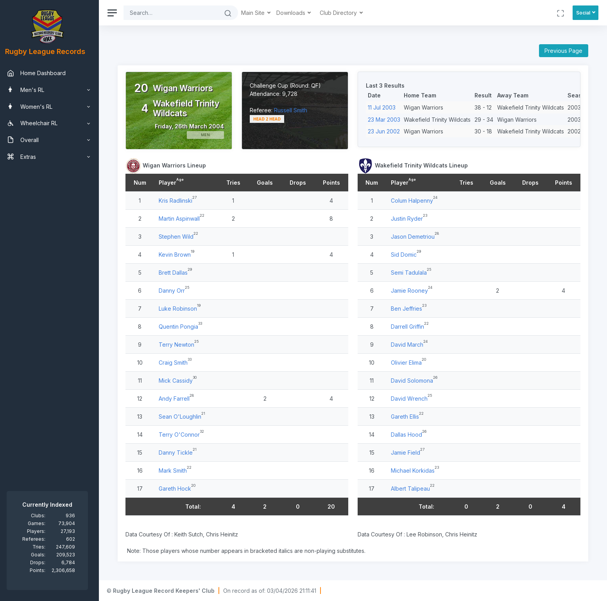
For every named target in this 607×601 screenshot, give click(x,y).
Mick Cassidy (180, 380)
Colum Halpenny (413, 200)
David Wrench (410, 398)
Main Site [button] (257, 12)
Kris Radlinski (180, 200)
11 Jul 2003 (384, 107)
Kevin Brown (179, 254)
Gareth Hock (179, 488)
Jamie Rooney (411, 290)
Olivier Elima (407, 362)
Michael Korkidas (414, 470)
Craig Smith (177, 362)
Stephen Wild (180, 236)
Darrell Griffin (409, 326)
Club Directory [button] (343, 12)
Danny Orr (176, 290)
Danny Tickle (180, 452)
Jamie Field (407, 452)
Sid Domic (405, 254)
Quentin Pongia (182, 326)
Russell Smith (293, 110)
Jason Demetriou (414, 236)
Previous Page (563, 50)
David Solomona (413, 380)
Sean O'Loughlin (184, 416)
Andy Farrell (178, 398)
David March (408, 344)
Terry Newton (181, 344)
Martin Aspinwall (183, 218)
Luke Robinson (182, 308)
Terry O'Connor (183, 434)
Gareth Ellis (406, 416)
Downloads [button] (296, 12)
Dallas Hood (408, 434)
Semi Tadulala (410, 272)
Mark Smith (177, 470)
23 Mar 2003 (386, 119)
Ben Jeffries (408, 308)
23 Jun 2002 (386, 131)
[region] (51, 300)
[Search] (175, 12)
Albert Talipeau (412, 488)
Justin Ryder (408, 218)
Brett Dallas (177, 272)
